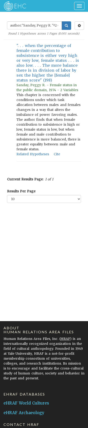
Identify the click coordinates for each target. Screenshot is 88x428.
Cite (57, 154)
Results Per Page (21, 191)
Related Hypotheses (32, 154)
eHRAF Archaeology (24, 412)
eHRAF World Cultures (26, 403)
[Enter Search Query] (34, 25)
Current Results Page (25, 179)
